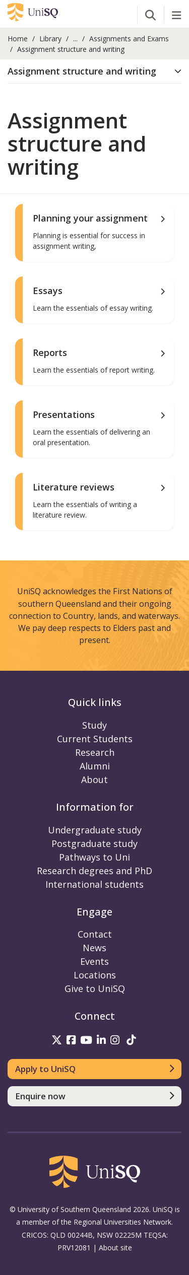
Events (94, 961)
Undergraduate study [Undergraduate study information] (95, 830)
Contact (95, 934)
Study (94, 725)
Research (94, 752)
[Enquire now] (94, 1096)
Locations (95, 975)
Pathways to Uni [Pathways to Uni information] (94, 857)
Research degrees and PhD (94, 871)
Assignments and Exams (129, 38)
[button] (94, 71)
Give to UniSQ (95, 988)
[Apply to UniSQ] (94, 1069)
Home (18, 38)
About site (115, 1247)
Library (50, 38)
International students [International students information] (94, 884)
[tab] (94, 71)
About (94, 779)
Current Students (95, 739)
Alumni (95, 766)
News (94, 948)
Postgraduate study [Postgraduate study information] (94, 843)
